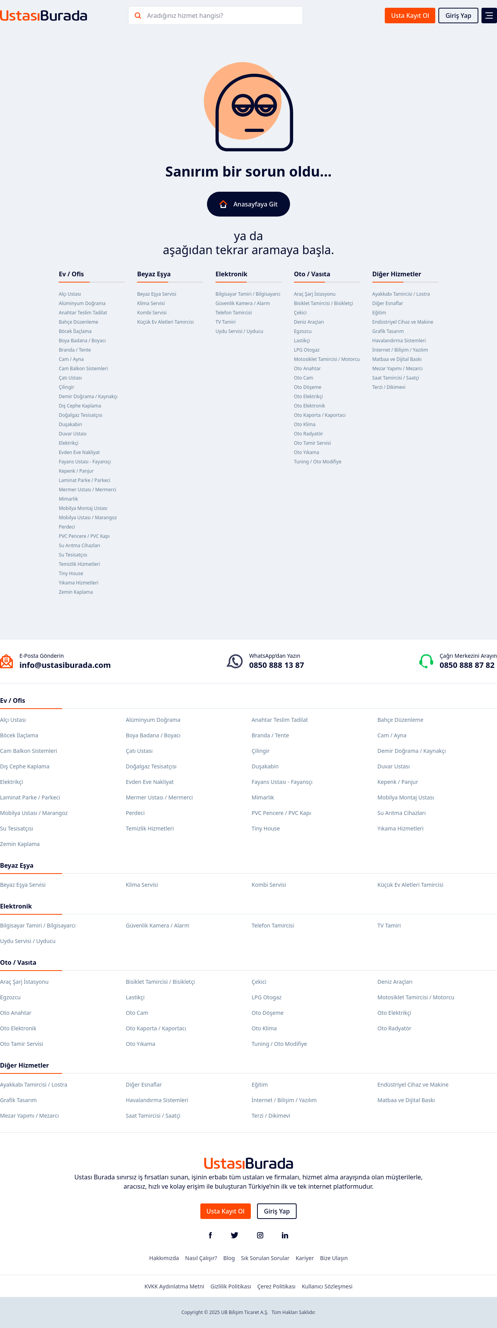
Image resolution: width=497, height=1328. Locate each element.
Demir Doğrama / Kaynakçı (88, 396)
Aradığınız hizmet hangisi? (185, 15)
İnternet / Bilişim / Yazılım (400, 350)
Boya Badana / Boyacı (82, 340)
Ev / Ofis (71, 274)
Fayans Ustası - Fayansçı (85, 461)
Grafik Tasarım (388, 331)
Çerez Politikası (276, 1286)
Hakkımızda (164, 1258)
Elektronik (231, 274)
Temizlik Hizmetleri (79, 564)
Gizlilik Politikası (230, 1286)
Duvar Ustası (73, 433)
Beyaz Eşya (153, 274)
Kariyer (304, 1258)
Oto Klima (305, 424)
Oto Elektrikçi (308, 396)
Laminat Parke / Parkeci (84, 480)
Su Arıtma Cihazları (79, 545)
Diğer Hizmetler (396, 274)
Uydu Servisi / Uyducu (239, 331)
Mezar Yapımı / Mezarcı (397, 368)
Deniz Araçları (309, 322)
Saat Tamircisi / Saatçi (395, 377)
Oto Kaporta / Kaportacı (320, 415)
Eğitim (379, 312)
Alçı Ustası (70, 294)
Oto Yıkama (306, 452)
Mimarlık (68, 499)
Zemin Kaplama (76, 592)
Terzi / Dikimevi (388, 387)
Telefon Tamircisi (233, 312)
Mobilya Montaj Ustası (83, 508)
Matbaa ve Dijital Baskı (397, 359)
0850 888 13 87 (276, 665)
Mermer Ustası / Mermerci (87, 489)
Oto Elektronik (309, 405)
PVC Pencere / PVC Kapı (84, 536)
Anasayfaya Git (248, 204)
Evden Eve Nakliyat (79, 452)
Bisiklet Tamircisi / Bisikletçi (323, 303)
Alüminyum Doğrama (82, 303)
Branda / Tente (75, 350)
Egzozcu (303, 331)
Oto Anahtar (307, 368)
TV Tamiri (225, 322)
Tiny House (71, 573)
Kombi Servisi (152, 312)
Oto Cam (303, 377)
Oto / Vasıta (312, 274)
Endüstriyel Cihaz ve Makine (402, 322)
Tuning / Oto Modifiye (317, 461)
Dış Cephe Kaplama (80, 405)
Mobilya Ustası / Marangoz (87, 517)
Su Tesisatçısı (73, 554)
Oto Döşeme (307, 387)
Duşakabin (70, 424)
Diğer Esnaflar (387, 303)
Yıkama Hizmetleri (78, 582)
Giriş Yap (458, 15)
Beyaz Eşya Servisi (156, 294)
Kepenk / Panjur (76, 471)
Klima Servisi (151, 303)
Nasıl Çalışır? (201, 1258)
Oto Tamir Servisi (312, 443)
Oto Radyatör (308, 433)
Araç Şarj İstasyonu (314, 294)
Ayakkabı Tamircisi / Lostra (401, 294)
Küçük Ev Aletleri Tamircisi (165, 322)
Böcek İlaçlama (75, 331)
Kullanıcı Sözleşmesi (327, 1286)
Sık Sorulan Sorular (265, 1258)
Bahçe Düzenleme (78, 322)
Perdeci (67, 527)
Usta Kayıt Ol (410, 15)
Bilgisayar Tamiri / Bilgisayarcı (247, 294)
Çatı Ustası (70, 377)
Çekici (300, 312)
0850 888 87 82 (467, 665)
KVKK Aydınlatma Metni (174, 1286)
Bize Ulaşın (334, 1258)
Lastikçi (302, 340)
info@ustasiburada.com (65, 665)
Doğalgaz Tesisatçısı (80, 415)
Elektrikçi (68, 443)
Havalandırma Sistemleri (399, 340)
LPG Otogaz (307, 350)
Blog (229, 1258)
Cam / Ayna (71, 359)
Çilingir (66, 387)
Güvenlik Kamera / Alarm (242, 303)
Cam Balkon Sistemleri (83, 368)
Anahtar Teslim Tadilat (83, 312)
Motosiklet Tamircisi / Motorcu (327, 359)
